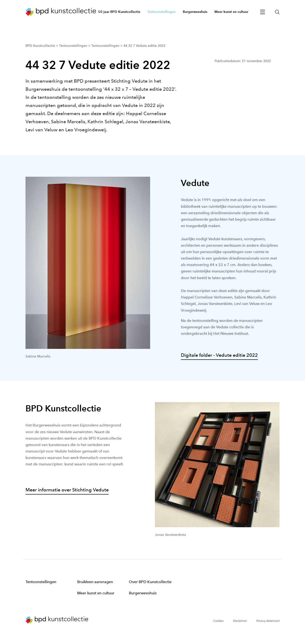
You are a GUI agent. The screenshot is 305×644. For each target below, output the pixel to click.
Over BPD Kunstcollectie (150, 582)
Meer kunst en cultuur (95, 593)
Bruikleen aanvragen (95, 582)
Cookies (218, 621)
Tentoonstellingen (40, 582)
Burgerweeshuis (143, 593)
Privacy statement (268, 621)
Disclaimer (240, 621)
